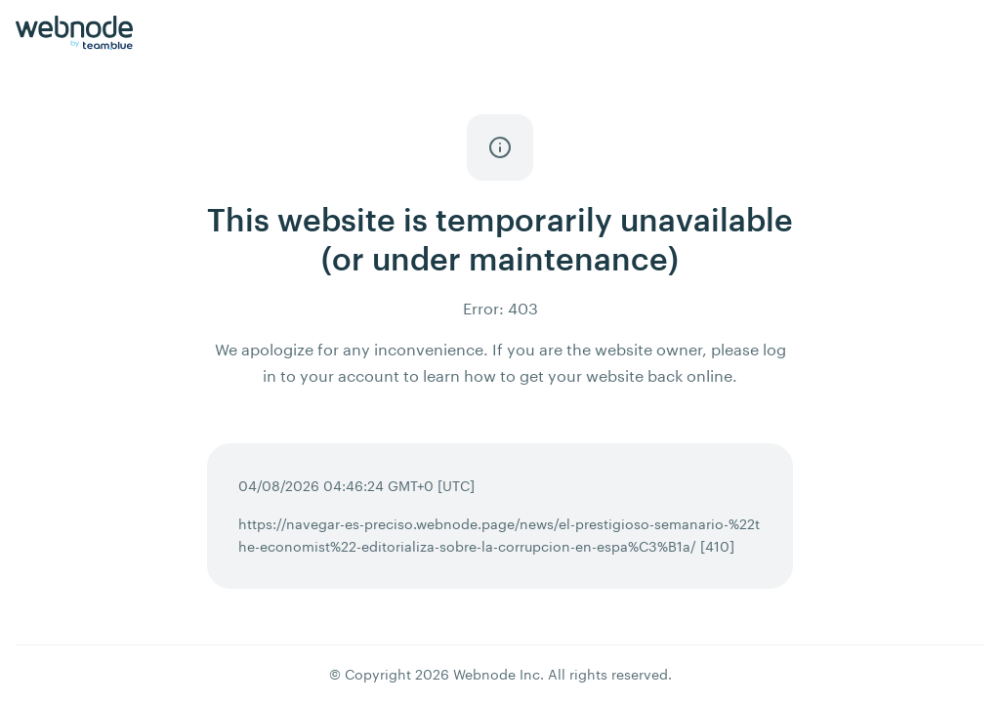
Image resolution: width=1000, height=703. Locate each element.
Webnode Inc (496, 674)
